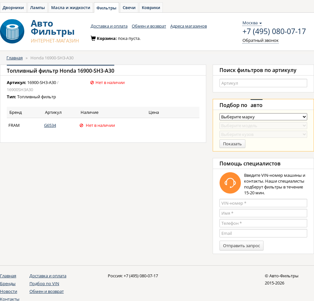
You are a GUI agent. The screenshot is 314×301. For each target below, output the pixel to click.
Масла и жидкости (70, 7)
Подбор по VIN (44, 283)
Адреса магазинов (188, 26)
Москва (252, 23)
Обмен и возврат (149, 26)
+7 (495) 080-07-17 (274, 31)
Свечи (129, 7)
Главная (14, 58)
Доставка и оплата (109, 26)
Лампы (37, 7)
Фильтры (106, 8)
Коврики (151, 7)
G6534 (50, 125)
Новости (8, 291)
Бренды (8, 283)
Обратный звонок (260, 40)
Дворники (13, 7)
